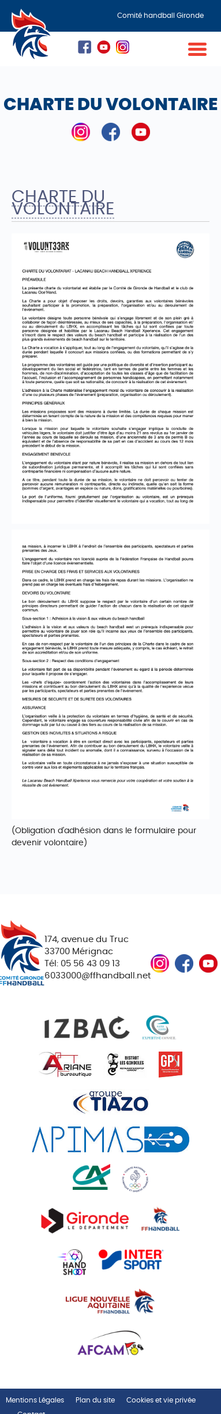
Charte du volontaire (63, 203)
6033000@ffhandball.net (97, 975)
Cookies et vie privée (161, 1400)
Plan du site (95, 1400)
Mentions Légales (35, 1400)
